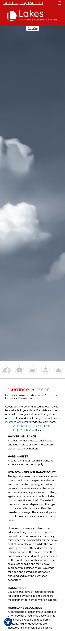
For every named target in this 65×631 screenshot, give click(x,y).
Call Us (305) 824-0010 (23, 3)
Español (32, 28)
